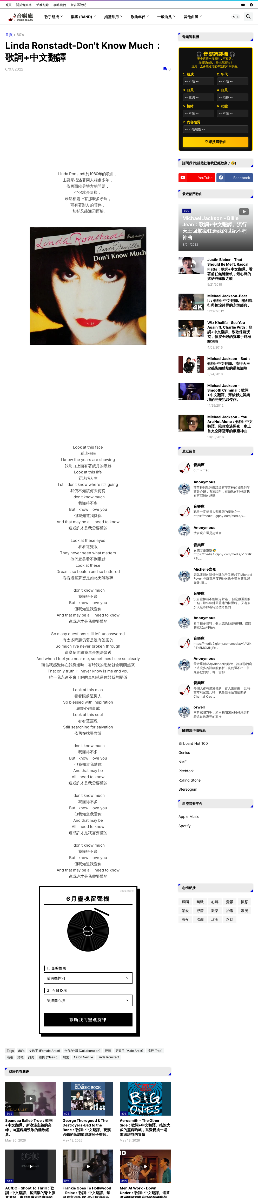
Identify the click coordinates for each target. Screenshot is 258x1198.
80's (20, 35)
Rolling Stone (189, 780)
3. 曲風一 (190, 90)
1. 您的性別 (57, 968)
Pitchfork (186, 771)
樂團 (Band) (81, 17)
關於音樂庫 (24, 5)
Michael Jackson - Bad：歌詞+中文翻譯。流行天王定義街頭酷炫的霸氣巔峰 (229, 363)
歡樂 (215, 910)
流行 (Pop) (155, 1051)
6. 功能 (222, 106)
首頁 (8, 5)
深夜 (185, 919)
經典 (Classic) (48, 1057)
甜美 (31, 1057)
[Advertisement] (88, 395)
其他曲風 (191, 17)
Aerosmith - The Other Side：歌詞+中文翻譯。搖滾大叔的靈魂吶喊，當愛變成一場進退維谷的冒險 (145, 1127)
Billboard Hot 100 (193, 743)
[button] (235, 16)
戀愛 (66, 1057)
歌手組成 (51, 17)
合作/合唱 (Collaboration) (82, 1051)
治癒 (229, 910)
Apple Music (188, 816)
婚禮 (20, 1057)
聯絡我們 (60, 5)
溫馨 (200, 919)
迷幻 (229, 919)
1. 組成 (188, 74)
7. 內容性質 (191, 122)
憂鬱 (229, 901)
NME (182, 762)
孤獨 (185, 901)
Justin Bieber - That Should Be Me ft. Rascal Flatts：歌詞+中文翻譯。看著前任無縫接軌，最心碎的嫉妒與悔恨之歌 (230, 269)
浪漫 (10, 1057)
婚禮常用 (111, 17)
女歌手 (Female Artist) (44, 1051)
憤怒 (244, 901)
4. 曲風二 (224, 90)
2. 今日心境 (57, 990)
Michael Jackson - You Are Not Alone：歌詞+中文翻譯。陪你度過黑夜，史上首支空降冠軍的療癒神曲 (230, 424)
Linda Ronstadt (108, 1057)
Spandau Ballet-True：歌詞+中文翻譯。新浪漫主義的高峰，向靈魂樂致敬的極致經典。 (28, 1127)
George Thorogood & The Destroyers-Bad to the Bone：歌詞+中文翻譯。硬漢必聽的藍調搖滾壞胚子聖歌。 (87, 1127)
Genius (184, 752)
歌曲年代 (138, 17)
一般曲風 (164, 17)
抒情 (108, 1051)
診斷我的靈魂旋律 (88, 1020)
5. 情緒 (188, 106)
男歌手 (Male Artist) (129, 1051)
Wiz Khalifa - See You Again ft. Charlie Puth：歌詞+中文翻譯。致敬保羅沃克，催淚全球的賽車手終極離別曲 (229, 332)
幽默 (200, 901)
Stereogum (187, 789)
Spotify (184, 826)
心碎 (215, 901)
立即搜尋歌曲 (216, 141)
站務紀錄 (42, 5)
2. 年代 (222, 74)
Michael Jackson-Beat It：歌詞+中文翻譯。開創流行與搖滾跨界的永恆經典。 (229, 300)
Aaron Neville (83, 1057)
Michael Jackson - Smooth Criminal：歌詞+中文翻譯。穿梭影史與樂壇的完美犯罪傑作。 (228, 392)
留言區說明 (78, 5)
